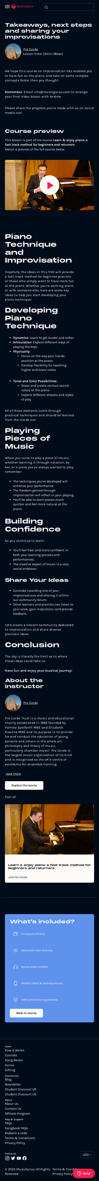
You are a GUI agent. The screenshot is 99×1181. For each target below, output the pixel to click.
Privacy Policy (15, 1143)
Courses (11, 1055)
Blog (8, 1079)
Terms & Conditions (20, 1138)
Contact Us (13, 1108)
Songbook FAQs (16, 1128)
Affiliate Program (17, 1113)
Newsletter (13, 1084)
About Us (11, 1103)
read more (13, 774)
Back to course (26, 1013)
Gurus (9, 1065)
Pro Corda (30, 49)
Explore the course (24, 785)
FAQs (8, 1123)
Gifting (10, 1070)
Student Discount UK (20, 1089)
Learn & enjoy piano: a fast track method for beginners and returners (49, 867)
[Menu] (8, 7)
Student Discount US (20, 1094)
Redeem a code (16, 1133)
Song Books (14, 1060)
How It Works (14, 1050)
